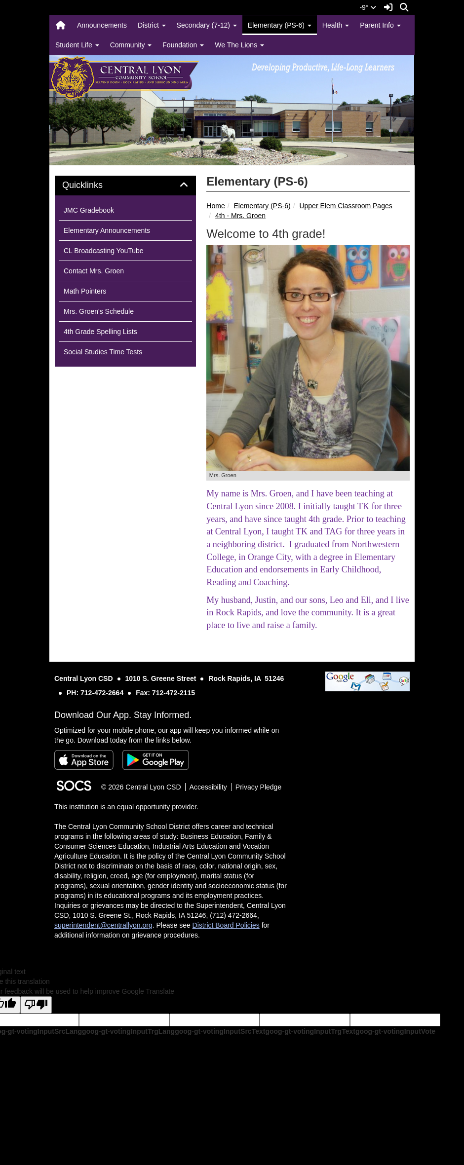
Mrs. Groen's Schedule (99, 311)
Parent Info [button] (380, 25)
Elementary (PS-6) (261, 206)
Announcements (102, 25)
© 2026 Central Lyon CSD (141, 787)
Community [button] (131, 45)
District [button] (152, 25)
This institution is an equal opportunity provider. (126, 807)
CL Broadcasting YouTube (104, 251)
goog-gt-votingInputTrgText (310, 1031)
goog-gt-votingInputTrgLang (128, 1031)
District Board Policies (226, 925)
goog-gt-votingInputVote (395, 1031)
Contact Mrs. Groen (94, 271)
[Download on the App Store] (84, 760)
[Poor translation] (36, 1005)
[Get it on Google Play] (155, 760)
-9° (367, 7)
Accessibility (208, 787)
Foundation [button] (183, 45)
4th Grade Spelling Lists (100, 332)
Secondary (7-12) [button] (207, 25)
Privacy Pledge (258, 787)
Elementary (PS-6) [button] (279, 25)
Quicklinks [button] (93, 185)
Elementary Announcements (107, 230)
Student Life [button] (77, 45)
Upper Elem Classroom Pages (345, 206)
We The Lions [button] (239, 45)
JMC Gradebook (89, 210)
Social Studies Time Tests (103, 352)
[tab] (125, 185)
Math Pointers (85, 291)
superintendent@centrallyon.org (103, 925)
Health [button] (335, 25)
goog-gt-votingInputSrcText (220, 1031)
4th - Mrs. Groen (240, 216)
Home (215, 206)
